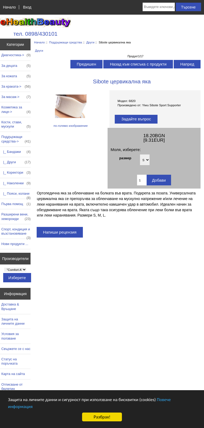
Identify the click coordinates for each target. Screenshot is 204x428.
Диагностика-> (16, 55)
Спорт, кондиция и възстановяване (16, 232)
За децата (16, 66)
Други (90, 42)
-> (16, 139)
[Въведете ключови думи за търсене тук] (159, 7)
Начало (9, 7)
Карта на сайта (13, 374)
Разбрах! (102, 417)
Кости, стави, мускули (16, 124)
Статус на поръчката (9, 361)
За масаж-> (16, 97)
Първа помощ (16, 204)
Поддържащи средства (65, 42)
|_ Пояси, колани (16, 194)
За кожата (16, 76)
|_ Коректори (16, 172)
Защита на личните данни (12, 321)
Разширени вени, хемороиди (16, 216)
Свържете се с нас (16, 349)
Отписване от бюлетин (12, 386)
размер (125, 158)
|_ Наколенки (16, 183)
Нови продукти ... (14, 244)
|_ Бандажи (16, 152)
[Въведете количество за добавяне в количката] (142, 180)
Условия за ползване (10, 336)
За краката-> (16, 86)
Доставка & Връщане (10, 306)
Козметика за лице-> (16, 109)
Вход (27, 7)
